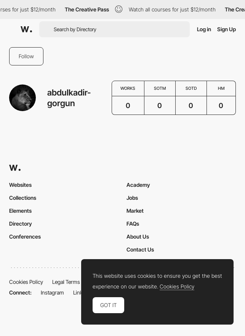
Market (135, 210)
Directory (20, 223)
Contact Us (140, 249)
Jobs (132, 197)
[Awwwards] (26, 29)
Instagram (52, 292)
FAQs (133, 223)
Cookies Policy (26, 282)
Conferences (25, 236)
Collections (22, 197)
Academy (138, 185)
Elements (20, 210)
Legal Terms (66, 282)
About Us (138, 236)
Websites (20, 185)
